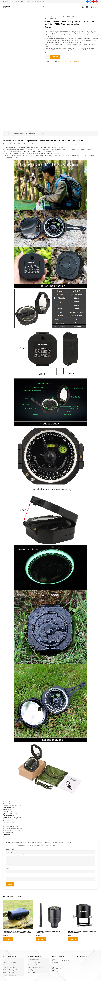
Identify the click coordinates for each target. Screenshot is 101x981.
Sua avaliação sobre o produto (15, 855)
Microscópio (31, 972)
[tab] (7, 133)
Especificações (18, 133)
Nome (7, 868)
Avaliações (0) (42, 133)
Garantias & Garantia (9, 965)
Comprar (55, 57)
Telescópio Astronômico (34, 960)
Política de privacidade (9, 975)
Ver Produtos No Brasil (34, 962)
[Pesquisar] (83, 7)
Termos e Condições (8, 972)
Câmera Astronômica (34, 965)
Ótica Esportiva (52, 17)
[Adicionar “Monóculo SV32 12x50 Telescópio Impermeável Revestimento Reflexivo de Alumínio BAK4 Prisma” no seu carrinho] (8, 939)
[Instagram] (96, 1)
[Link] (7, 7)
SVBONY (77, 61)
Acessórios (59, 17)
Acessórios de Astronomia (35, 967)
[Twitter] (90, 1)
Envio (4, 960)
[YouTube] (93, 1)
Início (46, 17)
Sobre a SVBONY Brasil (9, 962)
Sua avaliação (10, 849)
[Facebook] (87, 1)
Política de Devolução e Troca (11, 970)
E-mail (7, 876)
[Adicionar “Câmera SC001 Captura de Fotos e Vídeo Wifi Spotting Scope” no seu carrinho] (41, 939)
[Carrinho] (87, 7)
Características (30, 133)
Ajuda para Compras (9, 967)
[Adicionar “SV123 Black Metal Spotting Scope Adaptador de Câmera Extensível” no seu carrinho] (73, 939)
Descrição (7, 133)
